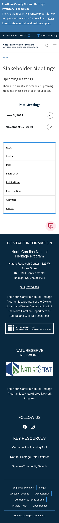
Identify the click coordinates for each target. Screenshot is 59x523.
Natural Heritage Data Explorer (29, 457)
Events (10, 208)
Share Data (12, 173)
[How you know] (28, 35)
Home (5, 57)
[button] (45, 46)
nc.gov (42, 487)
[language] (49, 35)
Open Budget (40, 505)
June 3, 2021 (14, 115)
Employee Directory (23, 487)
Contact (10, 156)
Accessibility (42, 493)
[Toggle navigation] (54, 46)
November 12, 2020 (19, 127)
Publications (13, 182)
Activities (11, 200)
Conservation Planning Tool (29, 447)
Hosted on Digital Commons (29, 515)
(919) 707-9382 (29, 287)
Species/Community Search (29, 466)
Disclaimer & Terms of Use (29, 499)
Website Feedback (20, 493)
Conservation (13, 191)
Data (8, 165)
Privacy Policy (19, 505)
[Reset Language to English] (38, 35)
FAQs (8, 147)
